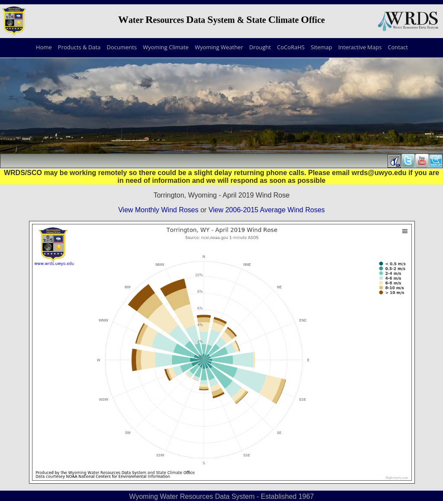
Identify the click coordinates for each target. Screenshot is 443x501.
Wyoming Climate (166, 47)
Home (44, 47)
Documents (122, 47)
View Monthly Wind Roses (158, 210)
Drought (260, 47)
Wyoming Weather (219, 47)
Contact (398, 47)
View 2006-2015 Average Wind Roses (267, 210)
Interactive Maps (360, 47)
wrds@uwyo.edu (379, 172)
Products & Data (79, 47)
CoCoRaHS (291, 47)
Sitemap (321, 47)
